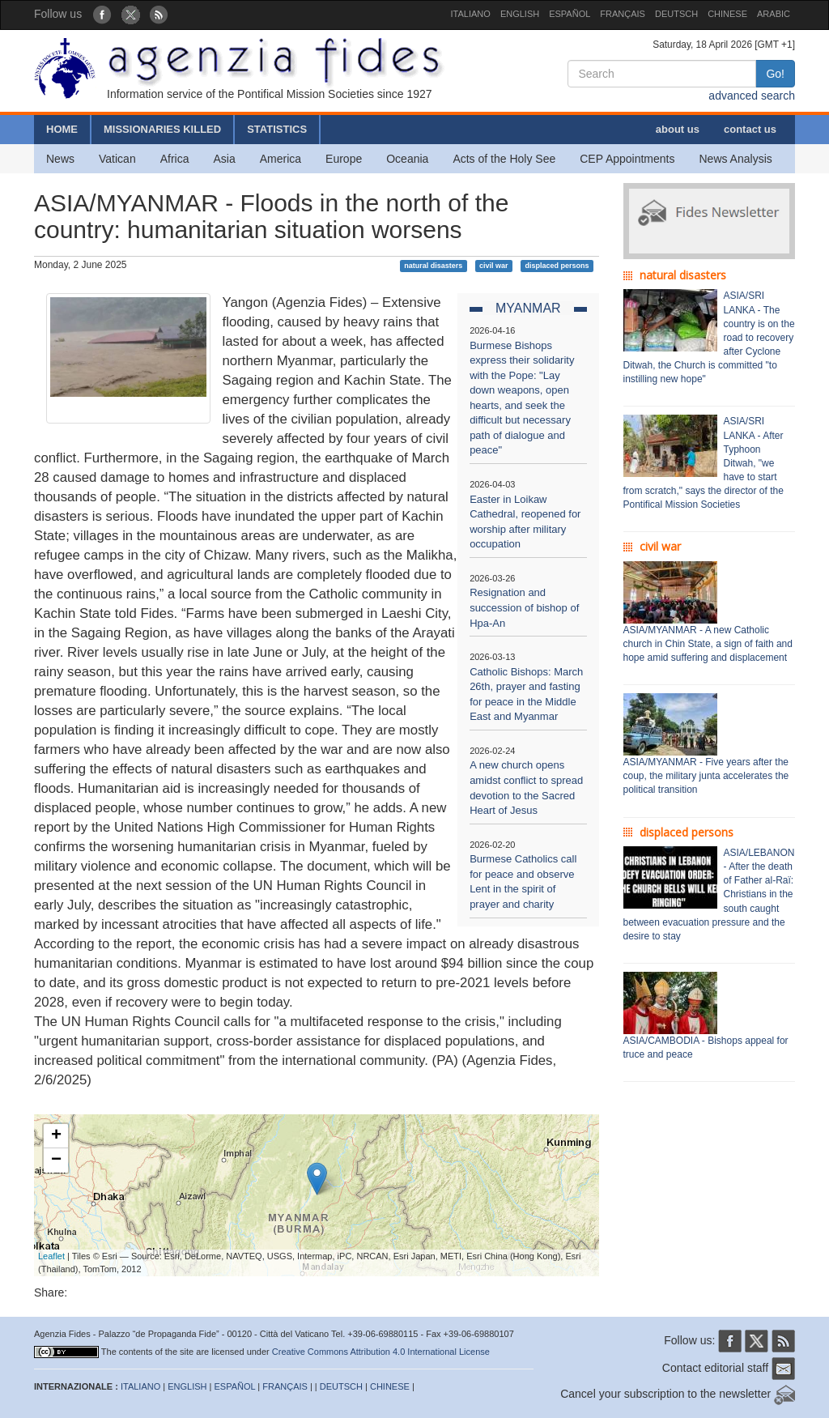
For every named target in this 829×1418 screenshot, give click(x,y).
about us (677, 129)
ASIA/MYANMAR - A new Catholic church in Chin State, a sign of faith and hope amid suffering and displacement (708, 643)
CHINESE (727, 14)
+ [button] (56, 1136)
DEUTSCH (676, 14)
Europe (343, 158)
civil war (493, 266)
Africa (174, 158)
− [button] (56, 1160)
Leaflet (51, 1256)
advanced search (751, 95)
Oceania (407, 158)
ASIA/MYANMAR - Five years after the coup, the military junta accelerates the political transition (706, 775)
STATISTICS (277, 129)
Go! (775, 73)
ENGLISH (519, 14)
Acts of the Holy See (504, 158)
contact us (750, 129)
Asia (224, 158)
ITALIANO (471, 14)
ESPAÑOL (569, 14)
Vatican (117, 158)
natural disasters (433, 266)
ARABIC (773, 14)
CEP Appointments (627, 158)
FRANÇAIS (622, 14)
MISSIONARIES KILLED (162, 129)
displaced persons (557, 266)
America (280, 158)
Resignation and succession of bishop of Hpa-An (524, 607)
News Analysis (735, 158)
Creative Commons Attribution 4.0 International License (381, 1351)
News (60, 158)
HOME (62, 129)
